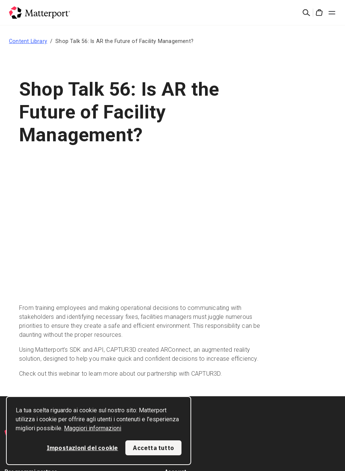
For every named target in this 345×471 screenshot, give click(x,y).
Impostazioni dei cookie (82, 448)
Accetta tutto (153, 448)
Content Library (28, 41)
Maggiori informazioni (92, 428)
